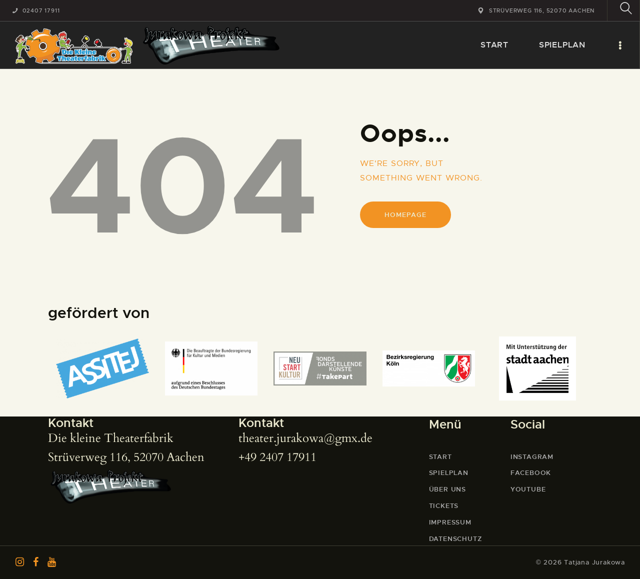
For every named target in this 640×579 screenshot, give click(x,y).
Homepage (405, 214)
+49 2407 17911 (277, 457)
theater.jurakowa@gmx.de (305, 438)
